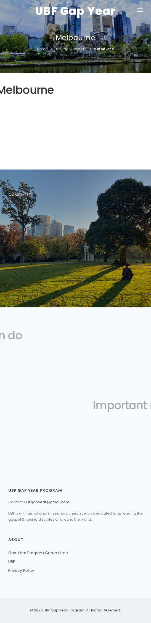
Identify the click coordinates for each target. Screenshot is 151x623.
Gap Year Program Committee (38, 553)
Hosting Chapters (70, 49)
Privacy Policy (21, 570)
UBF (11, 561)
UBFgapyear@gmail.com (46, 502)
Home (42, 49)
